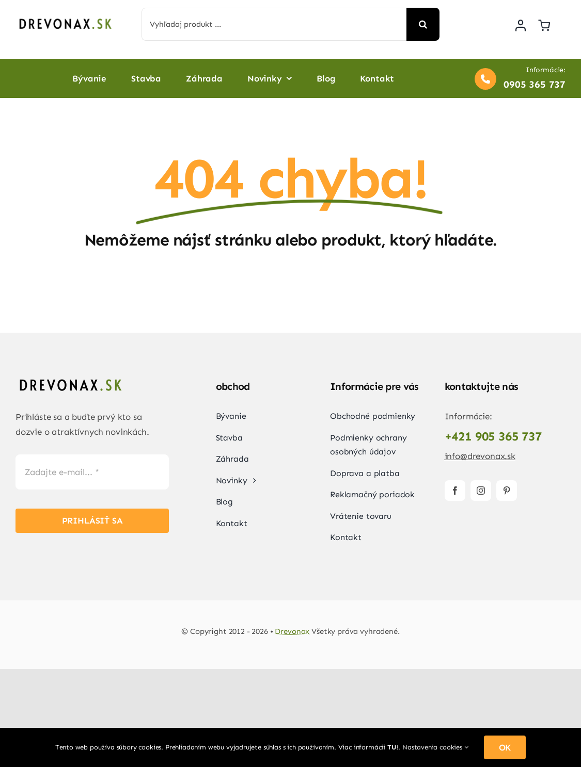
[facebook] (455, 490)
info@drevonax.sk (480, 456)
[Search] (422, 24)
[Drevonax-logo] (64, 18)
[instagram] (480, 490)
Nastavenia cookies (435, 747)
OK (505, 747)
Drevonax (292, 631)
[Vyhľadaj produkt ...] (274, 24)
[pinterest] (506, 490)
